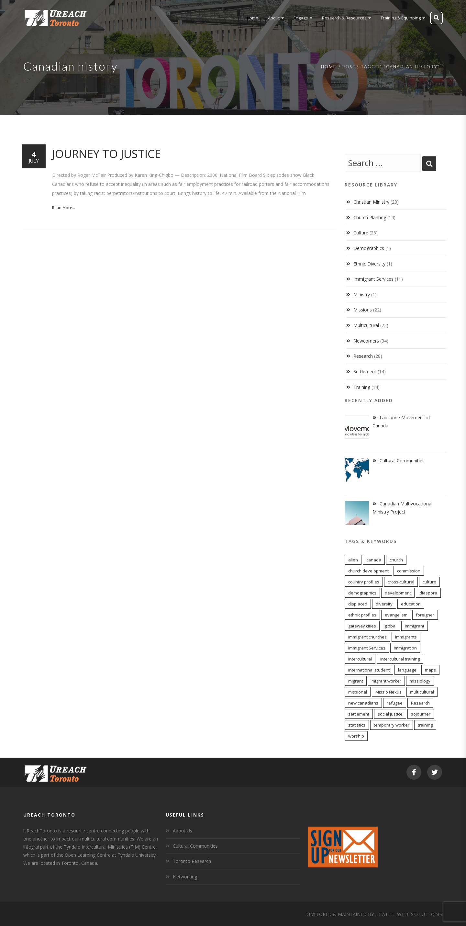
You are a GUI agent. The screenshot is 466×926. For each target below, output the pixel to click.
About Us (182, 831)
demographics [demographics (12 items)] (362, 593)
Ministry (361, 294)
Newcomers (366, 341)
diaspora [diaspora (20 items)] (428, 593)
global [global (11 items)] (390, 626)
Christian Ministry (371, 202)
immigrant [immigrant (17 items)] (414, 626)
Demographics (368, 248)
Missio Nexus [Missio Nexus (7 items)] (388, 692)
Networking (185, 877)
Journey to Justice (106, 153)
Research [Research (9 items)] (420, 703)
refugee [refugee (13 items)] (395, 703)
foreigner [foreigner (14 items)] (425, 615)
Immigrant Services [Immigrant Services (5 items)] (366, 648)
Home (328, 66)
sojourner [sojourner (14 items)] (420, 714)
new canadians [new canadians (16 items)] (363, 703)
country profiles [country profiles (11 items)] (363, 582)
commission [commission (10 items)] (408, 571)
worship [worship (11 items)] (356, 736)
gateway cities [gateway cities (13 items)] (362, 626)
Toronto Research (192, 861)
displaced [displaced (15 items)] (357, 604)
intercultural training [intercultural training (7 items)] (400, 659)
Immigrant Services (373, 279)
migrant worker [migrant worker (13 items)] (386, 681)
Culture (360, 233)
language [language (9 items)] (407, 670)
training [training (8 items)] (425, 725)
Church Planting (369, 217)
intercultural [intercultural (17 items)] (360, 659)
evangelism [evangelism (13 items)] (396, 615)
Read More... (63, 207)
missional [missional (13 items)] (357, 692)
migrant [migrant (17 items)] (355, 681)
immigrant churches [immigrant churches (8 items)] (367, 637)
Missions (362, 310)
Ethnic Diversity (369, 264)
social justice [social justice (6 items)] (390, 714)
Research (363, 356)
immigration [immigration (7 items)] (405, 648)
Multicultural (366, 325)
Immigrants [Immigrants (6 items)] (406, 637)
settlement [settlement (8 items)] (358, 714)
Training (361, 387)
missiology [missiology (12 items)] (420, 681)
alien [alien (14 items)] (353, 560)
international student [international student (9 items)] (369, 670)
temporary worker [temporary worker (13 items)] (391, 725)
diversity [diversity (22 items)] (384, 604)
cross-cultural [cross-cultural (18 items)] (401, 582)
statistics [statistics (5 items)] (356, 725)
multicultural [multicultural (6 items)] (422, 692)
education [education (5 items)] (411, 604)
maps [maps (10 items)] (430, 670)
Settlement (364, 371)
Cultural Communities (195, 846)
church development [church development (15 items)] (368, 571)
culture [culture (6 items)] (429, 582)
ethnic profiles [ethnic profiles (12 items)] (362, 615)
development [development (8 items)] (398, 593)
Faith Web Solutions (411, 914)
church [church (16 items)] (396, 560)
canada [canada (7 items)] (373, 560)
